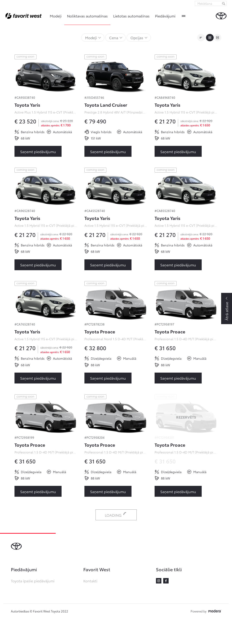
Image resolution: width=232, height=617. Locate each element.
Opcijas (136, 37)
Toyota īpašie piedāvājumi (33, 580)
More (183, 16)
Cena (113, 37)
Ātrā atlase (226, 311)
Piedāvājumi (165, 15)
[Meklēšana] (224, 3)
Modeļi (56, 15)
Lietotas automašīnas (131, 15)
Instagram (158, 580)
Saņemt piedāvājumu (38, 151)
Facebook (166, 580)
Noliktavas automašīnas (87, 15)
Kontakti (90, 580)
